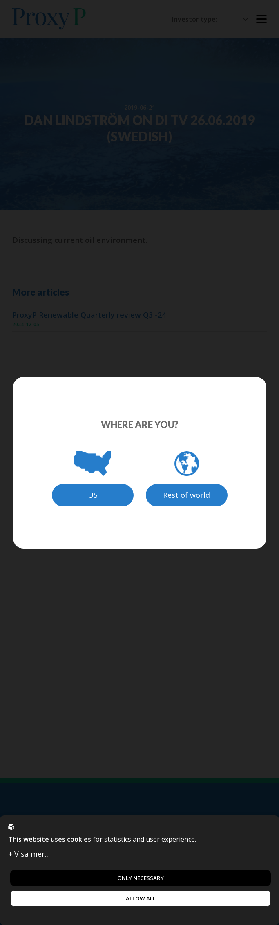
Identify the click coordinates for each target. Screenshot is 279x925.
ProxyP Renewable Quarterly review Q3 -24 (89, 315)
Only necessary (140, 878)
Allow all (141, 898)
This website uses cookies (49, 839)
